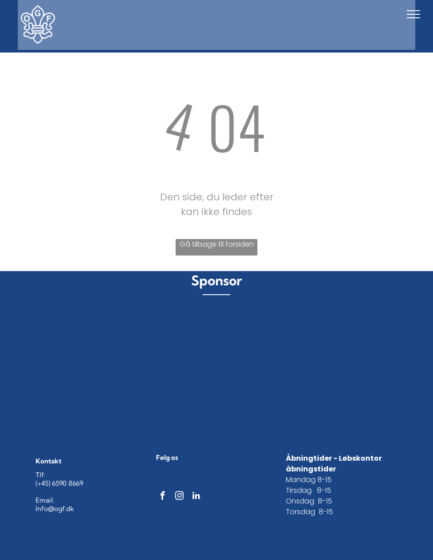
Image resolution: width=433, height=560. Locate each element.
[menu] (413, 14)
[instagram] (179, 496)
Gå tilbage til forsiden (217, 244)
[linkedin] (196, 496)
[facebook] (162, 496)
